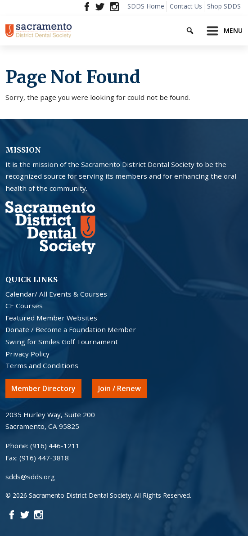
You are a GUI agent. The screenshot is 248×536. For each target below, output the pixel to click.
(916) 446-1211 (55, 445)
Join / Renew (119, 388)
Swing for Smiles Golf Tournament (61, 341)
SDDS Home (145, 6)
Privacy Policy (27, 353)
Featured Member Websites (51, 317)
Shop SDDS (224, 6)
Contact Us (186, 6)
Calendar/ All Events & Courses (56, 293)
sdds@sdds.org (30, 476)
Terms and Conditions (41, 365)
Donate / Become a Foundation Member (70, 329)
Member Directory (43, 388)
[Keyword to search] (197, 29)
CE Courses (24, 305)
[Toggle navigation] (222, 30)
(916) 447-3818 (44, 457)
